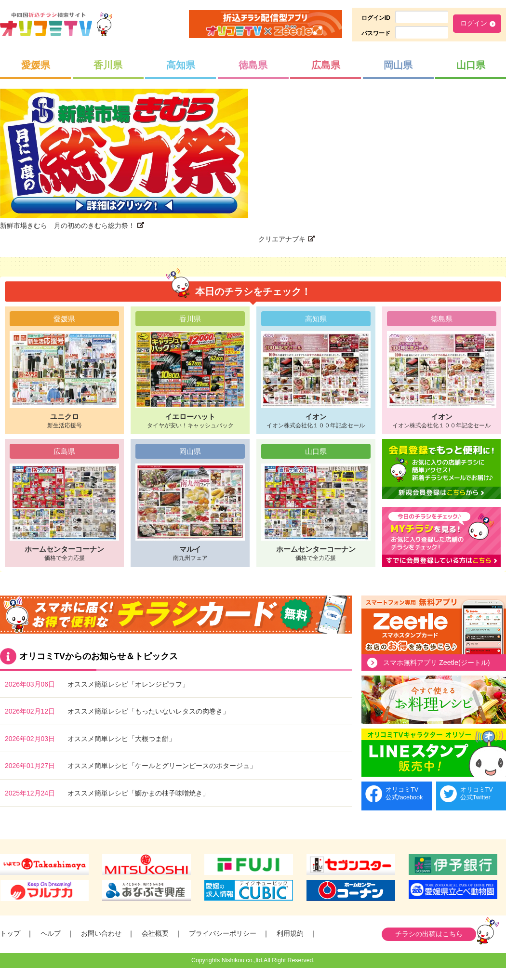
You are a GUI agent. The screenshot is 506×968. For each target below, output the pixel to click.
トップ (10, 933)
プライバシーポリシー (222, 933)
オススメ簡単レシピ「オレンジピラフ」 (128, 684)
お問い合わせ (101, 933)
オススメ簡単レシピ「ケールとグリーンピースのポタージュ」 (161, 765)
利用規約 (290, 933)
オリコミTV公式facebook (404, 793)
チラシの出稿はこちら (429, 934)
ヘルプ (50, 933)
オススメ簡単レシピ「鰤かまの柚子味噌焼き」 (138, 793)
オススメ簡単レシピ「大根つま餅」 (121, 739)
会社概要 (155, 933)
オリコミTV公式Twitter (476, 793)
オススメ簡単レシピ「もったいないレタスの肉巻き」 (148, 711)
